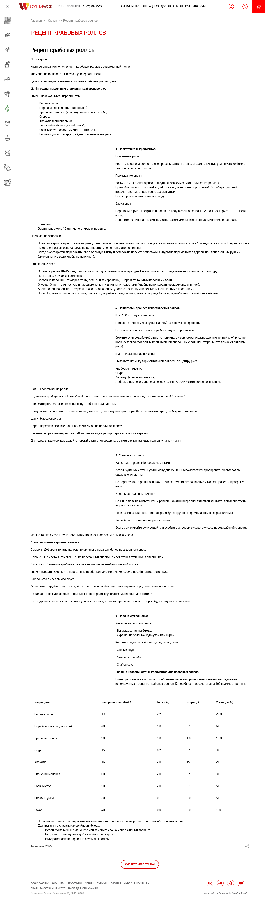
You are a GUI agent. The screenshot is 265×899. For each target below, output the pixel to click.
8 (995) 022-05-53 (92, 6)
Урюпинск (73, 6)
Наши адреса (150, 6)
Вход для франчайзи (83, 888)
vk (210, 883)
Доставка (167, 6)
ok (230, 883)
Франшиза (183, 6)
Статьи (116, 882)
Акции (125, 6)
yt (241, 883)
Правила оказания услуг (48, 888)
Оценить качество (136, 882)
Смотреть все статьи (140, 864)
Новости (102, 882)
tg (220, 883)
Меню (135, 6)
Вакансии (199, 6)
